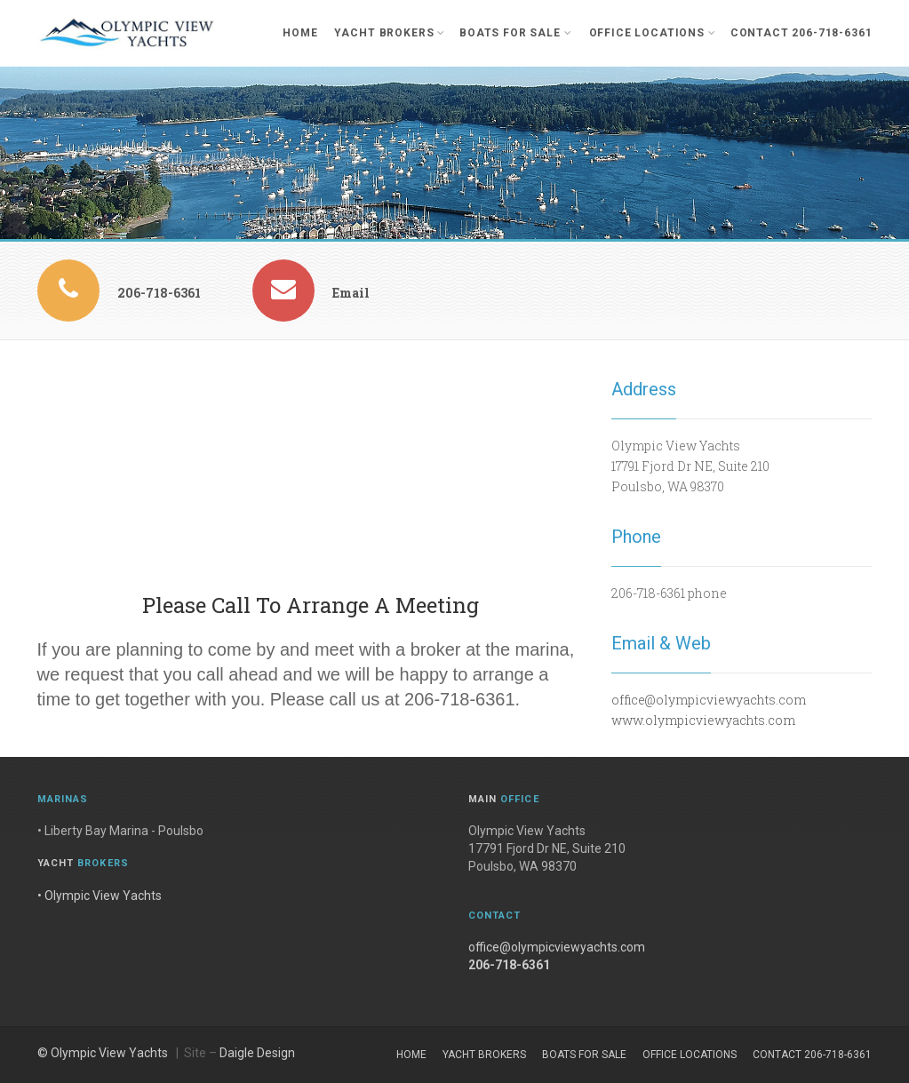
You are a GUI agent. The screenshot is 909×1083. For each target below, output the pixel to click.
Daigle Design (257, 1053)
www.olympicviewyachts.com (703, 720)
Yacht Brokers (389, 33)
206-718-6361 (159, 292)
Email (351, 292)
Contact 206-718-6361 (801, 33)
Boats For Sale (515, 33)
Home (300, 33)
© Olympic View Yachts (102, 1053)
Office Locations (652, 33)
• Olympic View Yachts (99, 895)
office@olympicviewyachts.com (708, 699)
